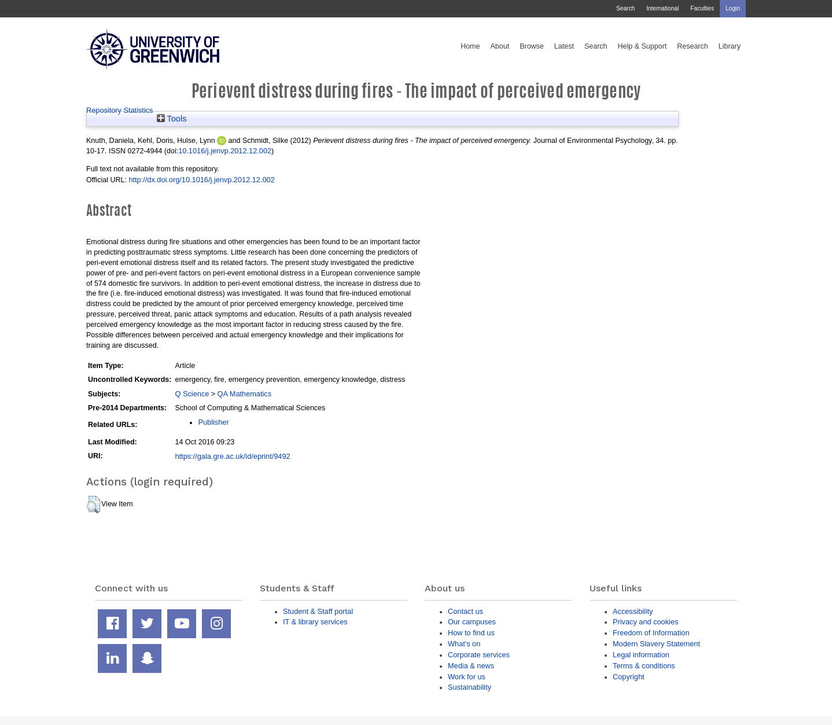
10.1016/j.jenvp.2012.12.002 (224, 150)
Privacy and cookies (645, 621)
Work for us (466, 676)
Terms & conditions (644, 665)
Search (625, 8)
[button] (93, 504)
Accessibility (633, 611)
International (662, 8)
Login (733, 8)
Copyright (629, 676)
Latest (564, 46)
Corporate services (479, 654)
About (499, 46)
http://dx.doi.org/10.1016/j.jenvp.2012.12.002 (201, 179)
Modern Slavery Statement (656, 643)
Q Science (192, 393)
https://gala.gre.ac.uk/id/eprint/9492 (232, 456)
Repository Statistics (119, 110)
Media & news (471, 665)
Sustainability (469, 687)
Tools (172, 118)
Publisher (213, 422)
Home (470, 46)
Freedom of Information (651, 632)
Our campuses (472, 621)
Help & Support (642, 46)
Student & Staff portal (318, 611)
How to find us (471, 632)
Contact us (465, 611)
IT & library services (315, 621)
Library (730, 46)
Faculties (702, 8)
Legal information (641, 654)
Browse (532, 46)
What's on (464, 643)
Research (692, 46)
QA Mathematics (245, 393)
